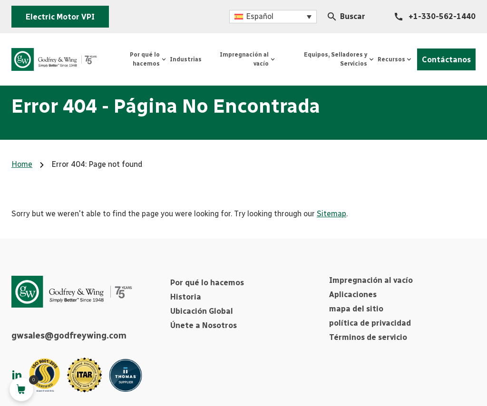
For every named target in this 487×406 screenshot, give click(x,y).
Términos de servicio (368, 337)
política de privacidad (370, 323)
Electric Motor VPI (60, 16)
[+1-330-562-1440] (435, 16)
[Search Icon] (332, 16)
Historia (185, 296)
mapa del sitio (356, 308)
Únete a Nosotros (203, 325)
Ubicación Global (201, 311)
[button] (273, 17)
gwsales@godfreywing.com (69, 335)
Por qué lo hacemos (207, 282)
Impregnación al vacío (371, 280)
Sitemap (331, 213)
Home (21, 164)
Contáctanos (446, 59)
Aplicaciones (353, 294)
